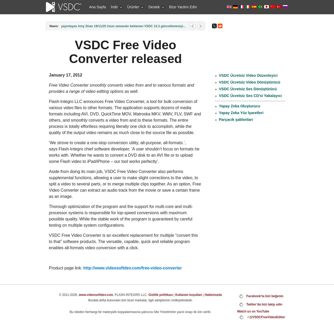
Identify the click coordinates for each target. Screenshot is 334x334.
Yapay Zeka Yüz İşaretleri (241, 113)
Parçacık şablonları (236, 119)
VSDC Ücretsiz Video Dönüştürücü (249, 82)
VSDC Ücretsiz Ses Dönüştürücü (248, 89)
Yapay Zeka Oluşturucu (239, 106)
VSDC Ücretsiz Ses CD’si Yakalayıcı (250, 96)
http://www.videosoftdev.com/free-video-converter (132, 268)
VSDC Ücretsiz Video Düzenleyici (248, 75)
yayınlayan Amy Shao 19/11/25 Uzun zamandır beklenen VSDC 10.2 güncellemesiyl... (123, 26)
